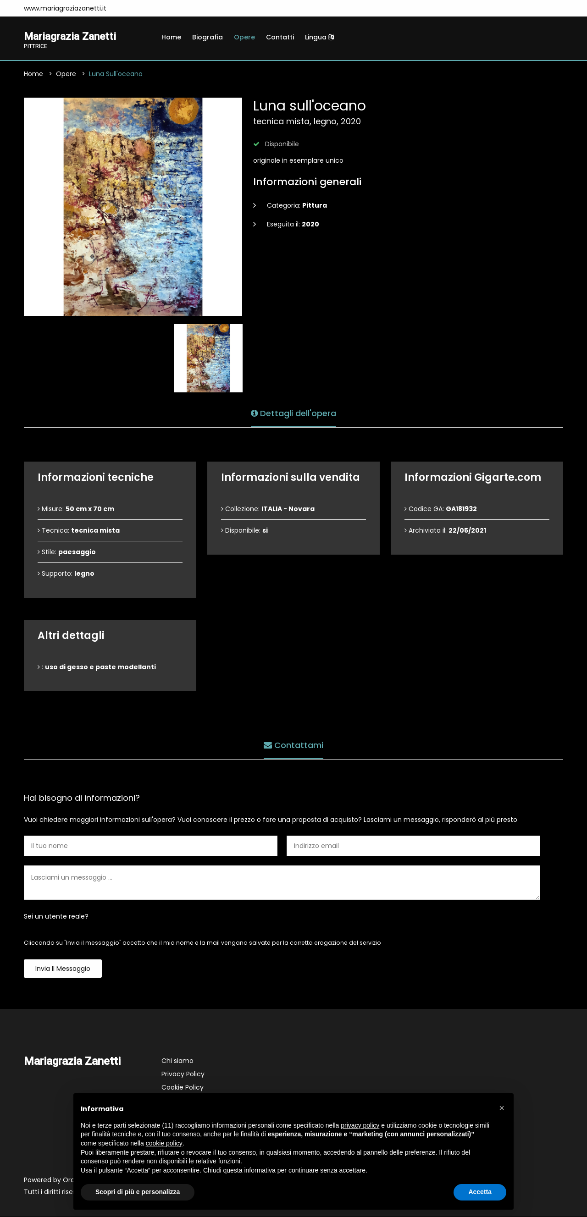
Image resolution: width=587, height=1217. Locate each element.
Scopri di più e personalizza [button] (137, 1191)
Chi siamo (177, 1061)
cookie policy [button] (164, 1143)
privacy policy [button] (360, 1125)
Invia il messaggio (62, 969)
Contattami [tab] (293, 744)
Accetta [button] (480, 1191)
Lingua (319, 37)
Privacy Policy (183, 1074)
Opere (244, 37)
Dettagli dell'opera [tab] (293, 413)
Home (171, 37)
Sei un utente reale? (56, 917)
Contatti (280, 37)
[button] (501, 1108)
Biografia (207, 37)
